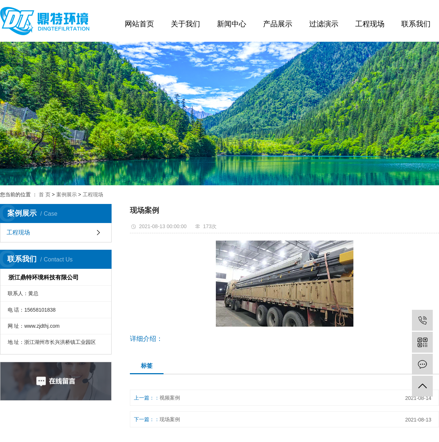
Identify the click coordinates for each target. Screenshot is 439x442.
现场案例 (170, 419)
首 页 (44, 194)
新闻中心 (231, 24)
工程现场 (369, 24)
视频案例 (170, 398)
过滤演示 (323, 24)
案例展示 (66, 194)
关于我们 (185, 24)
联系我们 (416, 24)
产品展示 (277, 24)
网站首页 (139, 24)
